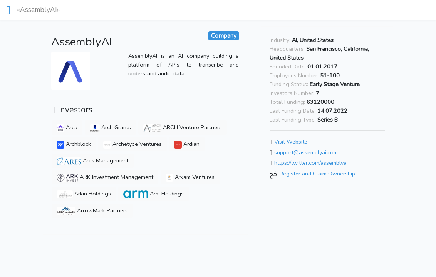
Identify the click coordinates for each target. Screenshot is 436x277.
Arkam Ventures (190, 177)
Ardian (187, 144)
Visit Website (290, 141)
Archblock (74, 144)
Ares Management (93, 160)
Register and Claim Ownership (317, 173)
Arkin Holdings (84, 193)
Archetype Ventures (132, 144)
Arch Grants (110, 127)
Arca (67, 127)
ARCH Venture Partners (182, 127)
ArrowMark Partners (92, 210)
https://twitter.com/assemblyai (311, 163)
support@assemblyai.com (306, 152)
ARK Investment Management (105, 177)
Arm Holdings (153, 193)
